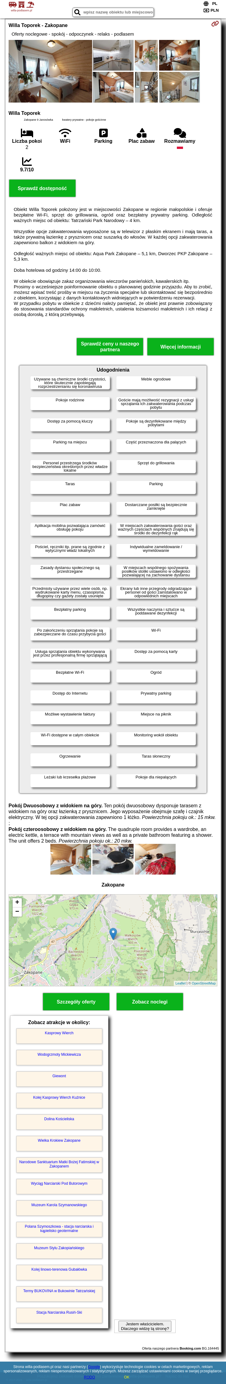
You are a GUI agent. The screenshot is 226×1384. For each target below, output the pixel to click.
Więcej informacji (181, 346)
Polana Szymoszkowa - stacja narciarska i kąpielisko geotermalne (59, 1228)
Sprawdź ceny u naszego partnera (110, 346)
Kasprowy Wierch (59, 1033)
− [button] (17, 912)
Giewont (59, 1076)
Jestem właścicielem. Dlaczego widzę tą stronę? (145, 1326)
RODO (89, 1377)
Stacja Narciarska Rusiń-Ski (59, 1312)
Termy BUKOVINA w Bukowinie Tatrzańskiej (59, 1291)
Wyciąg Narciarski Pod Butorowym (59, 1183)
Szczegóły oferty (76, 1001)
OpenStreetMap (204, 983)
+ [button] (17, 902)
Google (94, 1367)
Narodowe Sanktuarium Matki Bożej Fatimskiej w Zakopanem (59, 1164)
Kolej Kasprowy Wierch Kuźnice (59, 1097)
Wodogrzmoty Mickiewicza (59, 1054)
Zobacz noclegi (150, 1001)
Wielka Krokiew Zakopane (59, 1140)
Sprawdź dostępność (42, 188)
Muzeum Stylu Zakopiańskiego (59, 1248)
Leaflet (180, 983)
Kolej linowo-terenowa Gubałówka (59, 1269)
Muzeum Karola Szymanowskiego (59, 1205)
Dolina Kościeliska (59, 1119)
